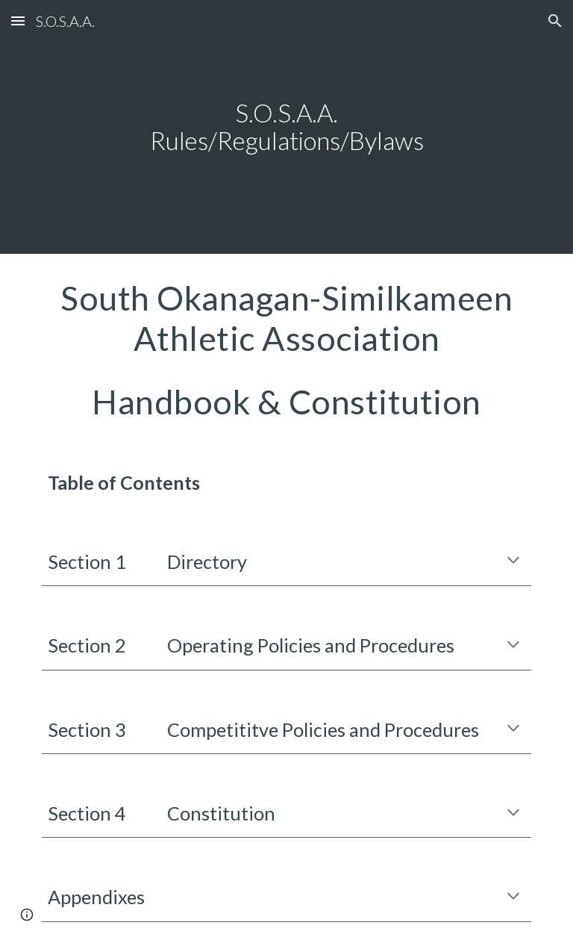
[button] (18, 20)
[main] (286, 126)
